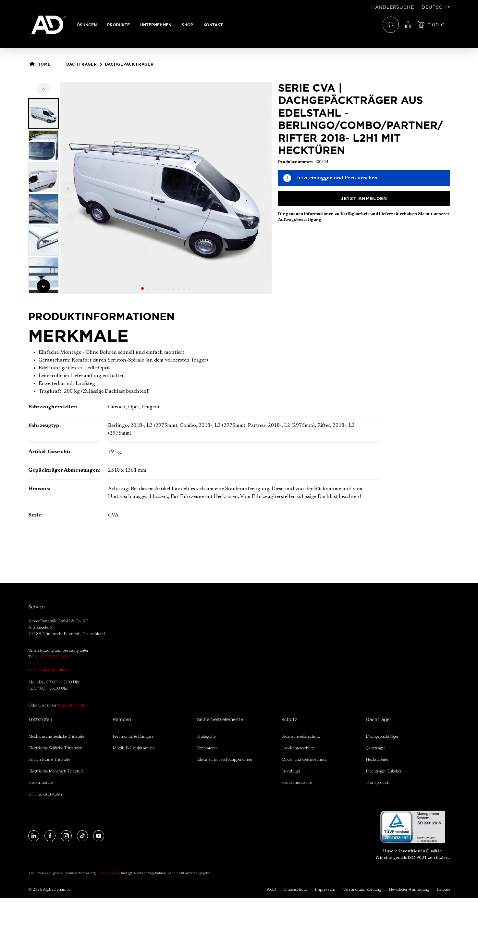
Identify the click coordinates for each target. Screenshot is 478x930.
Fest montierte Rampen (133, 736)
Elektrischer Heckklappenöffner (224, 760)
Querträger (375, 748)
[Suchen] (391, 25)
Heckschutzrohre (296, 783)
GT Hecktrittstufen (45, 794)
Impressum (325, 889)
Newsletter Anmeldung (409, 889)
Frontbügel (290, 771)
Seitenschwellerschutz (300, 736)
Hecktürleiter (377, 760)
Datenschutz (295, 889)
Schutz (289, 719)
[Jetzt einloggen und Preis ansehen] (430, 24)
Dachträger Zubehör (384, 771)
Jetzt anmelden (364, 198)
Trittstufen (40, 719)
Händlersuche (392, 7)
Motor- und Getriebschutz (304, 760)
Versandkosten (109, 873)
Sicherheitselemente (220, 719)
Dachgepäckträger (382, 736)
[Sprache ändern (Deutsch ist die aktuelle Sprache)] (436, 7)
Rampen (122, 719)
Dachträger (378, 719)
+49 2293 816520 (53, 657)
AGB (271, 889)
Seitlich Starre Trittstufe (49, 760)
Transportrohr (378, 783)
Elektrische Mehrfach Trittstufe (55, 771)
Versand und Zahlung (362, 889)
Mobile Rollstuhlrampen (134, 748)
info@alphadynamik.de (48, 670)
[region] (150, 188)
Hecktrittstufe (40, 783)
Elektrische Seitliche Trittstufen (55, 748)
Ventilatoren (207, 748)
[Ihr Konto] (407, 24)
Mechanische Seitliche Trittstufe (56, 736)
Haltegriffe (206, 736)
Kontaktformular (73, 705)
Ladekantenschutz (297, 748)
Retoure (443, 889)
